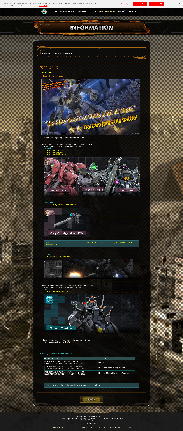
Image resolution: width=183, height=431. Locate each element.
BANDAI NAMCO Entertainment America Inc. (64, 428)
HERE (87, 138)
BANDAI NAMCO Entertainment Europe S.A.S (93, 428)
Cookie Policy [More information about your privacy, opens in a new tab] (43, 4)
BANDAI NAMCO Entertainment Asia (120, 428)
